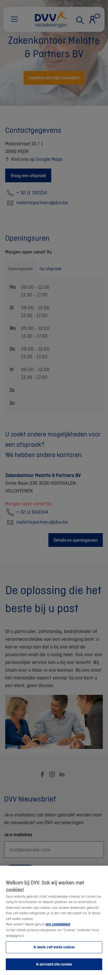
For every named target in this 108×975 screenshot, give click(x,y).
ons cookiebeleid (58, 929)
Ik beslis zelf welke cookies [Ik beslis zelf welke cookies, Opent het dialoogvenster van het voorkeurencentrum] (54, 952)
